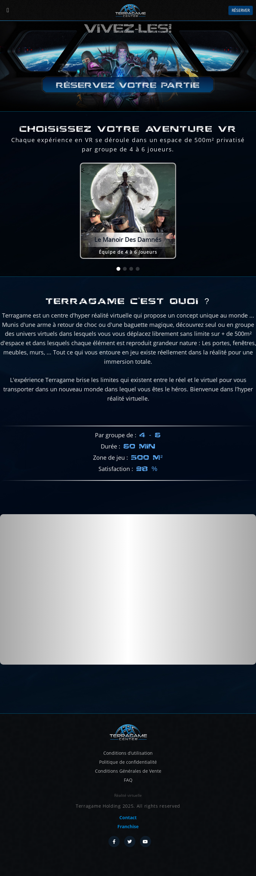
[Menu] (8, 10)
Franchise (128, 826)
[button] (118, 269)
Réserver (241, 10)
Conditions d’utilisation (128, 753)
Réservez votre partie (128, 85)
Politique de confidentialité (128, 762)
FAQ (128, 780)
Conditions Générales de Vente (128, 771)
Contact (128, 817)
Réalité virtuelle (128, 795)
